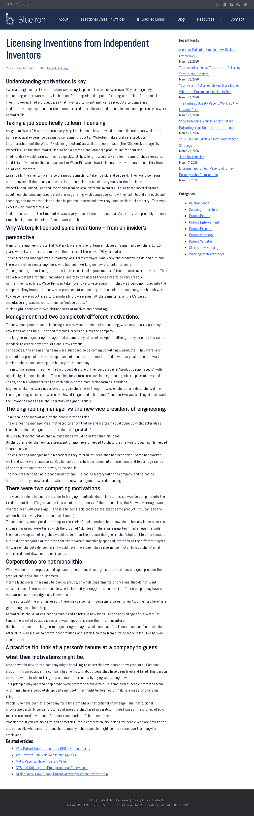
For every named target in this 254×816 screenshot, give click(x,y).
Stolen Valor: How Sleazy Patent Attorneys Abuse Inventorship (62, 774)
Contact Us (105, 800)
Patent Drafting (200, 215)
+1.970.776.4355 (17, 4)
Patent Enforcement (204, 222)
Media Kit (158, 800)
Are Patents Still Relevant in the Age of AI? (47, 755)
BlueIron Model (199, 203)
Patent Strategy (57, 68)
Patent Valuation (201, 241)
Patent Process (201, 228)
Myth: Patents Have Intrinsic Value (41, 761)
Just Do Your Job (191, 156)
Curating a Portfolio (203, 209)
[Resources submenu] (220, 19)
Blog (92, 800)
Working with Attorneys (206, 254)
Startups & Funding (204, 247)
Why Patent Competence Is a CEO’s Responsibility (53, 748)
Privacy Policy (141, 800)
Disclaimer (122, 800)
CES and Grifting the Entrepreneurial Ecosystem (52, 767)
